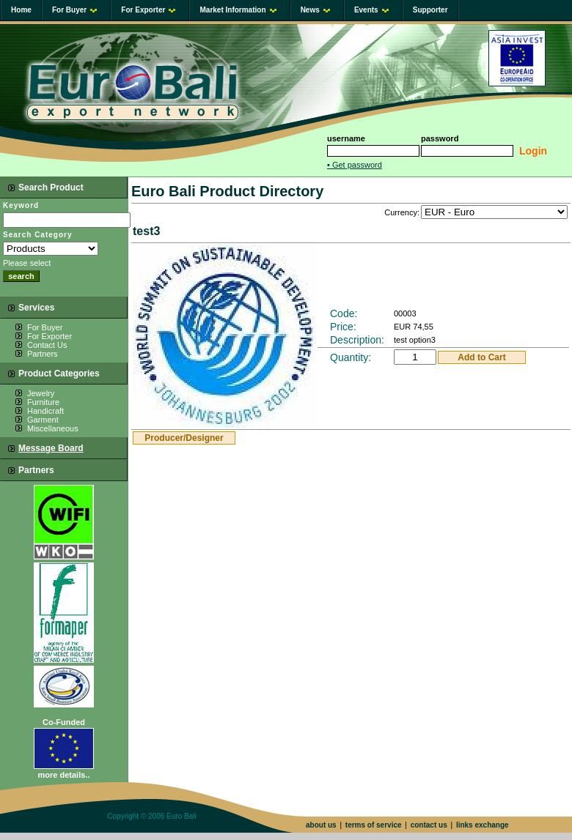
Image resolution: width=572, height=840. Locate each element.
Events (371, 10)
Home (21, 10)
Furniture (43, 402)
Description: (357, 340)
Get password (354, 164)
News (315, 10)
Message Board (51, 448)
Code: (343, 313)
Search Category (37, 235)
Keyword (21, 205)
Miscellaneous (52, 428)
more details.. (64, 774)
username (346, 138)
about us (321, 825)
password (439, 138)
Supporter (430, 10)
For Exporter (148, 10)
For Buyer (74, 10)
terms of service (373, 825)
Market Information (237, 10)
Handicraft (45, 410)
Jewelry (40, 393)
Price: (343, 326)
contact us (429, 825)
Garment (43, 419)
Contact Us (47, 345)
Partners (42, 353)
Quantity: (350, 357)
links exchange (482, 825)
